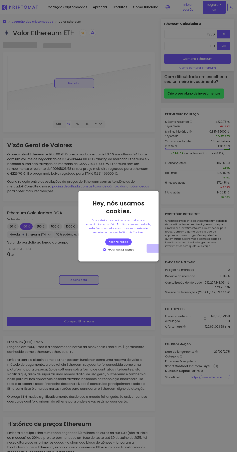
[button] (118, 250)
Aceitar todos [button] (118, 242)
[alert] (118, 226)
